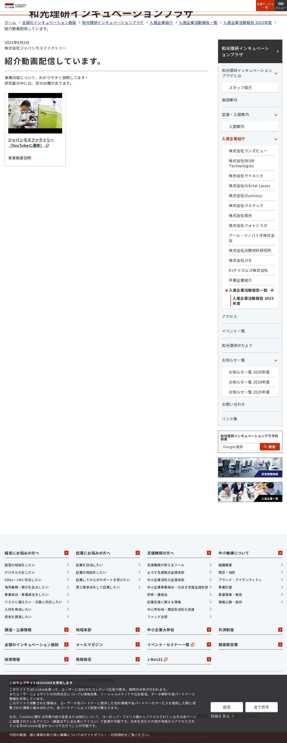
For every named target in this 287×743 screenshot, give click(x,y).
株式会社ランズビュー (248, 150)
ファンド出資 (157, 616)
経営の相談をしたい (20, 565)
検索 (270, 446)
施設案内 (229, 99)
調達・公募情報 (37, 629)
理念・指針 (226, 572)
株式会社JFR (240, 260)
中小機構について (250, 553)
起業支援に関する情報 (164, 602)
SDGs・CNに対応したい (23, 579)
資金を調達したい (18, 616)
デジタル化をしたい (20, 572)
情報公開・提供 (230, 602)
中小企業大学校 (179, 629)
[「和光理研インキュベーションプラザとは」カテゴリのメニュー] (275, 73)
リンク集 (229, 418)
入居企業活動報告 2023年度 (247, 22)
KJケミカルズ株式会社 (248, 270)
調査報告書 (250, 644)
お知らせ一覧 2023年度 (249, 392)
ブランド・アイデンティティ (240, 579)
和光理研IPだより (237, 345)
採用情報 (37, 659)
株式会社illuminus (245, 195)
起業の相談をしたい (91, 572)
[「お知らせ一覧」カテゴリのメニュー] (275, 360)
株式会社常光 (240, 215)
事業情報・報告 (230, 594)
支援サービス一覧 (265, 5)
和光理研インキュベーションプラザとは (247, 73)
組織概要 (225, 565)
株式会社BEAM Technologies (242, 163)
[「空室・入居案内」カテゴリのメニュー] (275, 114)
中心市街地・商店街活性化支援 (171, 609)
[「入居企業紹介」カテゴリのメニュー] (275, 138)
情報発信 (108, 659)
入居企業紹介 (161, 22)
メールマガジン (108, 644)
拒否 (227, 707)
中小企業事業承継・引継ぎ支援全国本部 (177, 587)
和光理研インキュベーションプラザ (113, 22)
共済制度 (250, 629)
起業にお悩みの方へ (108, 553)
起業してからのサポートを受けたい (103, 579)
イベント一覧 (233, 331)
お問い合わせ (233, 404)
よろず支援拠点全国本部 (165, 572)
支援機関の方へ (179, 553)
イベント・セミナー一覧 (179, 644)
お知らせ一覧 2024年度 (249, 382)
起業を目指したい (89, 565)
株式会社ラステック (246, 205)
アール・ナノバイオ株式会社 (252, 237)
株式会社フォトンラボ (248, 225)
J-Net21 (179, 659)
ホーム (10, 22)
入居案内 (236, 126)
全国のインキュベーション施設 (49, 22)
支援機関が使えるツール (165, 565)
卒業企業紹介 (240, 280)
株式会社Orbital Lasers (249, 185)
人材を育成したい (18, 609)
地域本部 (108, 629)
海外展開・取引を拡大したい (27, 587)
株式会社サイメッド (246, 175)
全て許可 (261, 707)
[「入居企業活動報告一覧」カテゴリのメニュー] (272, 290)
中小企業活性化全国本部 (165, 579)
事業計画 (225, 587)
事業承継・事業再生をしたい (27, 594)
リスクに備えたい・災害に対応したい (33, 602)
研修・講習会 (157, 594)
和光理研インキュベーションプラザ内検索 (249, 437)
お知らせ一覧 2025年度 (249, 372)
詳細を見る (220, 716)
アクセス (229, 316)
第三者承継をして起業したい (98, 587)
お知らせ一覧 (233, 360)
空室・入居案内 (235, 114)
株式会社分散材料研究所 (250, 250)
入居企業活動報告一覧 (198, 22)
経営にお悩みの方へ (37, 553)
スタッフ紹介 (240, 87)
